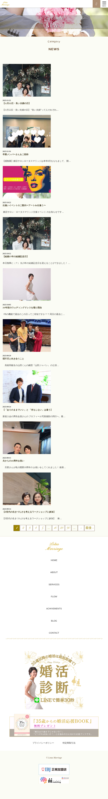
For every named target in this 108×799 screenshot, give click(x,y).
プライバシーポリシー (43, 743)
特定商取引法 (69, 743)
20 (61, 528)
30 (68, 528)
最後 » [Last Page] (89, 528)
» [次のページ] (81, 528)
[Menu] (104, 4)
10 (55, 528)
